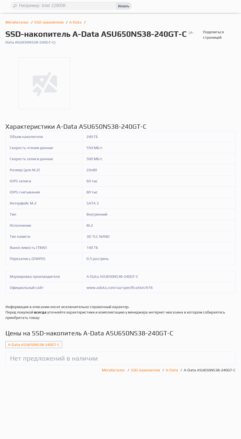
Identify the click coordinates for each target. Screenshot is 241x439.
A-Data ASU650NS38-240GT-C (34, 344)
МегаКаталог (17, 22)
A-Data (75, 22)
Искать (123, 6)
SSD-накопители (49, 22)
